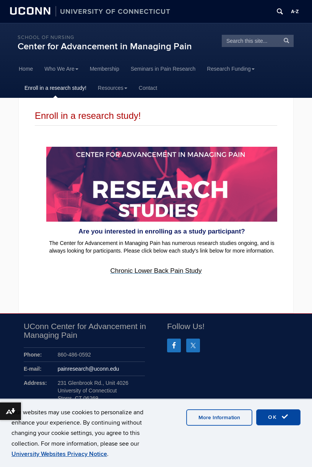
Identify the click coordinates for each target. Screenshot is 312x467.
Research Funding (230, 69)
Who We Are (61, 69)
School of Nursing (46, 37)
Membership (104, 69)
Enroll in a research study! (55, 88)
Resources (112, 88)
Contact (148, 88)
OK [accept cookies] (278, 416)
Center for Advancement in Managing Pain (105, 46)
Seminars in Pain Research (163, 69)
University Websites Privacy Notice (59, 454)
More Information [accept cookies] (219, 417)
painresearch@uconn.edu (88, 369)
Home (26, 69)
